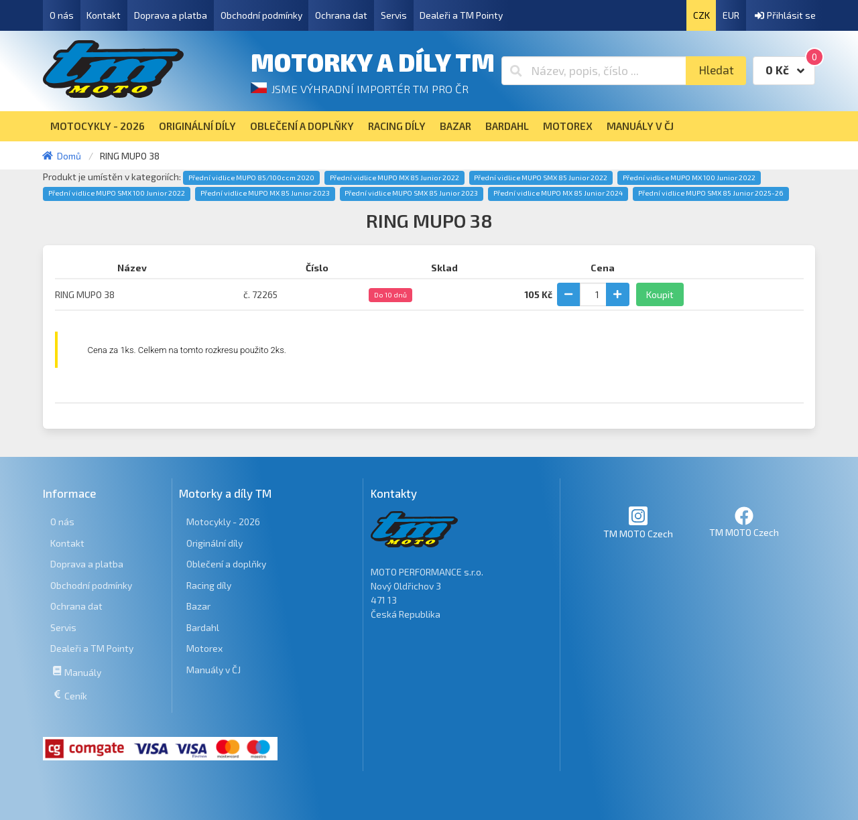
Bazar (198, 606)
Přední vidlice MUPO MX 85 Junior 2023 (265, 193)
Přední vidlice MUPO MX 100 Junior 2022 (689, 178)
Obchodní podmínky (261, 15)
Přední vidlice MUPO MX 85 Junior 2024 (558, 193)
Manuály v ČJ (213, 669)
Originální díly (214, 543)
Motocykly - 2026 (223, 521)
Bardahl (202, 627)
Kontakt (103, 15)
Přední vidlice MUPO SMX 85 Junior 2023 (411, 193)
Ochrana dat (341, 15)
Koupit (660, 294)
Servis (394, 15)
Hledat (716, 70)
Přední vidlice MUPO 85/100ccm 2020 (251, 178)
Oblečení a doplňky (226, 563)
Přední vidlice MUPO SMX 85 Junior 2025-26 (711, 193)
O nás (62, 15)
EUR (731, 15)
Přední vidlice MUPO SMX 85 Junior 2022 (540, 178)
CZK (701, 15)
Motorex (204, 648)
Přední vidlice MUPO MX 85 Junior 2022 (394, 178)
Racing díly (208, 585)
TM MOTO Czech (638, 522)
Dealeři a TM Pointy (461, 15)
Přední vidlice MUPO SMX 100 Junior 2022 (116, 193)
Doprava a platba (170, 15)
